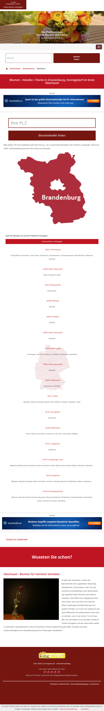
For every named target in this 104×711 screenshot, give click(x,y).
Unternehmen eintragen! (52, 241)
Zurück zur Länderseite (17, 539)
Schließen (85, 709)
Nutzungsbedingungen (80, 684)
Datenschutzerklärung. (69, 709)
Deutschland (13, 69)
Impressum (94, 684)
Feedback (54, 684)
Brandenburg (28, 69)
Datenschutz (64, 684)
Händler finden (76, 58)
